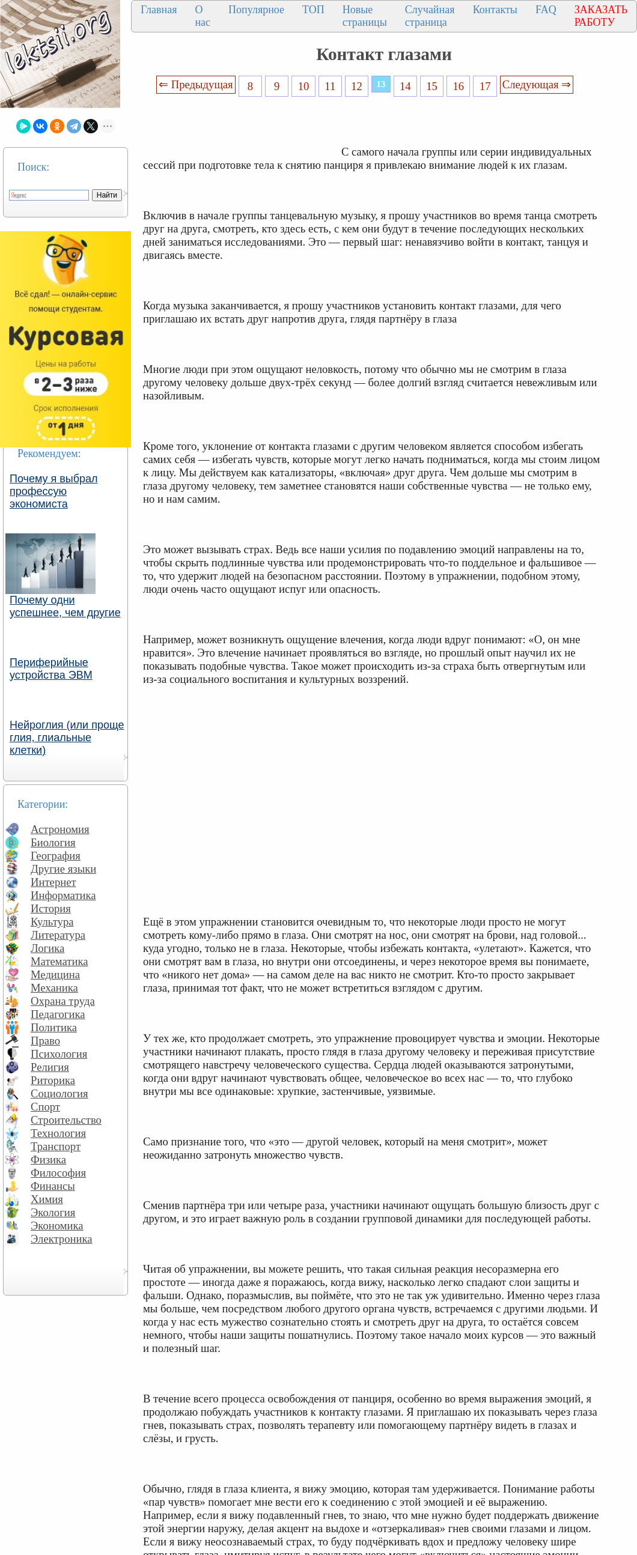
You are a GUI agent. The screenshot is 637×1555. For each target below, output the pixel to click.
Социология (59, 1093)
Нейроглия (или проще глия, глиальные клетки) (67, 737)
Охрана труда (63, 1001)
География (56, 855)
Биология (53, 842)
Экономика (57, 1225)
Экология (53, 1212)
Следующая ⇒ (536, 84)
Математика (59, 961)
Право (45, 1040)
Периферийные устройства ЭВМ (51, 668)
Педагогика (58, 1014)
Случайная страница (430, 16)
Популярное (256, 10)
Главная (159, 10)
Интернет (53, 882)
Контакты (495, 10)
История (51, 908)
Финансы (53, 1186)
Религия (50, 1067)
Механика (54, 987)
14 (405, 86)
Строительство (66, 1120)
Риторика (53, 1080)
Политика (54, 1027)
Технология (58, 1133)
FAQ (545, 10)
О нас (202, 16)
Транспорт (56, 1146)
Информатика (63, 895)
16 (459, 86)
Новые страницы (365, 16)
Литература (58, 935)
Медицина (55, 974)
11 (330, 86)
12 (356, 86)
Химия (47, 1199)
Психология (59, 1053)
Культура (52, 921)
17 (485, 86)
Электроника (62, 1238)
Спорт (45, 1106)
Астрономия (60, 829)
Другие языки (63, 868)
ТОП (313, 10)
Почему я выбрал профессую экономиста (54, 491)
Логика (47, 948)
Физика (48, 1159)
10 (303, 86)
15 (431, 86)
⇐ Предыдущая (196, 84)
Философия (58, 1172)
